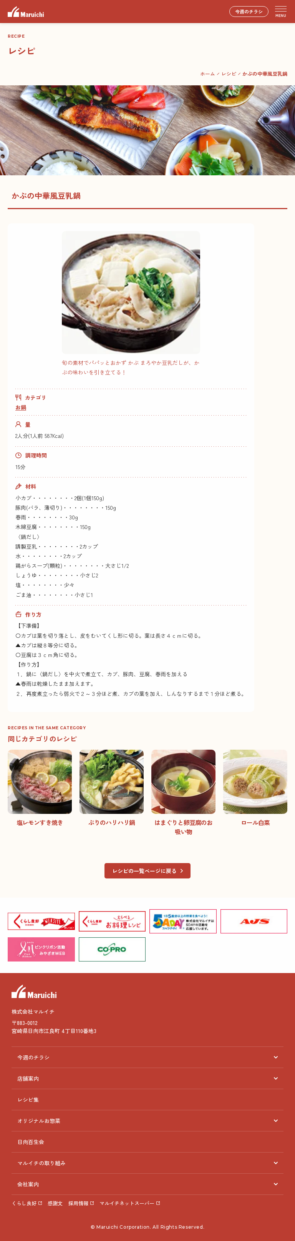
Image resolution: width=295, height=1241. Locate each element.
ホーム (207, 73)
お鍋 (20, 407)
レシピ (228, 73)
